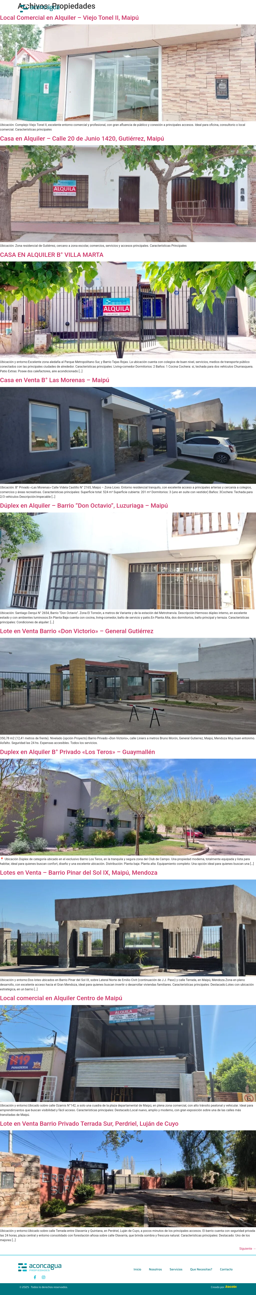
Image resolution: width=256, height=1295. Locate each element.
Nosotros (122, 8)
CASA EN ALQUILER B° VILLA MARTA (51, 254)
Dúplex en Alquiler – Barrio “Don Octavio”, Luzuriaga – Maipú (84, 505)
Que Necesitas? (168, 8)
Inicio (104, 8)
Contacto (193, 8)
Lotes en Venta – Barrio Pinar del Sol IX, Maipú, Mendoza (78, 872)
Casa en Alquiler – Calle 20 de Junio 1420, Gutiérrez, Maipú (82, 138)
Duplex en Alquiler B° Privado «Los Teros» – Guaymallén (77, 752)
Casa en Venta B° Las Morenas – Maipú (54, 380)
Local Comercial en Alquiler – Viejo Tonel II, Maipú (69, 17)
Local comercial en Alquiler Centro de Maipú (61, 998)
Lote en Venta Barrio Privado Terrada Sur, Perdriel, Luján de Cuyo (89, 1123)
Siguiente (247, 1248)
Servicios (143, 8)
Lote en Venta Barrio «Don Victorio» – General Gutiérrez (76, 631)
